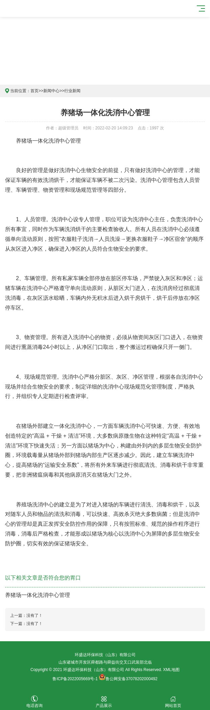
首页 (34, 90)
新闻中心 (51, 90)
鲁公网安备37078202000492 (131, 678)
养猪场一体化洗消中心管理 (37, 595)
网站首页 (173, 701)
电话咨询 (34, 701)
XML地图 (171, 669)
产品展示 (104, 701)
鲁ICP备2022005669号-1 (74, 678)
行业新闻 (72, 90)
